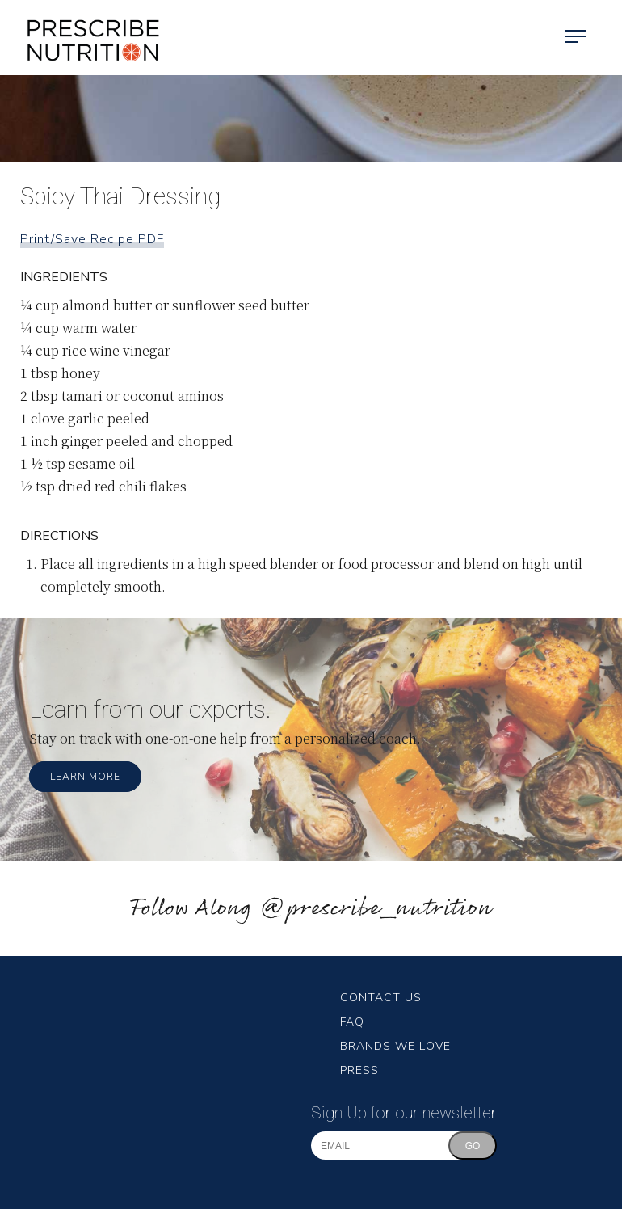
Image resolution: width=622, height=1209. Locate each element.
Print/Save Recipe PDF (92, 239)
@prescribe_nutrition (375, 909)
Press (359, 1070)
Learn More (85, 776)
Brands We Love (395, 1046)
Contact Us (381, 997)
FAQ (352, 1022)
